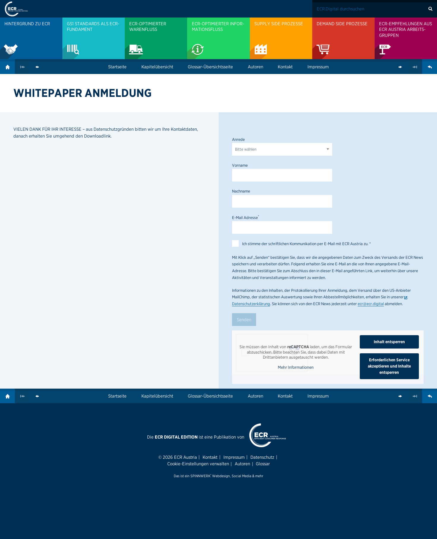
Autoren (255, 67)
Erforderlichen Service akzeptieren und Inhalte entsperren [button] (389, 366)
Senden (244, 319)
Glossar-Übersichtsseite (210, 67)
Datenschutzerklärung (251, 303)
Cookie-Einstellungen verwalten (198, 463)
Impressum (318, 67)
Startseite (117, 67)
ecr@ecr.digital (371, 303)
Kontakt (285, 67)
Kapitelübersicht (157, 67)
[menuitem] (31, 38)
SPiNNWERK (200, 476)
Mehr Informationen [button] (296, 367)
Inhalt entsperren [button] (389, 341)
